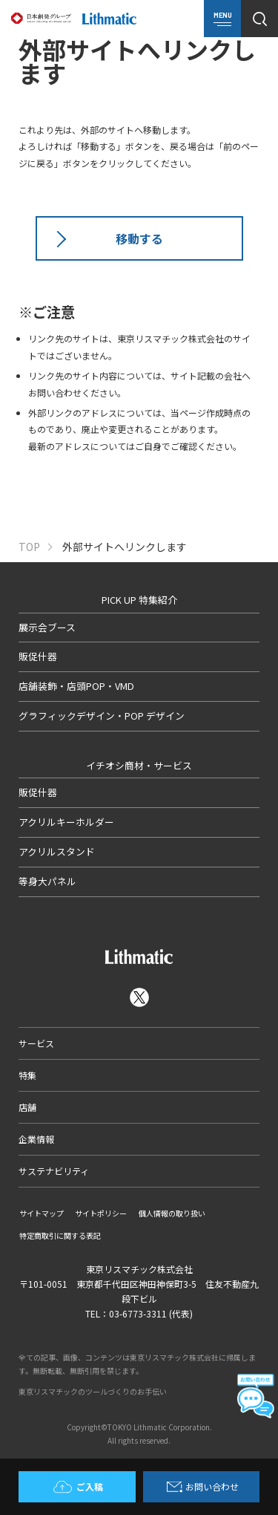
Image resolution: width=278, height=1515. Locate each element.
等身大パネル (47, 881)
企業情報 (36, 1139)
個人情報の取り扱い (172, 1213)
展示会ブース (47, 627)
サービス (36, 1043)
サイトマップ (41, 1213)
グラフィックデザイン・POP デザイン (102, 715)
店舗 (27, 1107)
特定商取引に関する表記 (60, 1235)
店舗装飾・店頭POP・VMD (76, 686)
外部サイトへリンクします (124, 547)
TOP (29, 547)
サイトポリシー (101, 1213)
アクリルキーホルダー (66, 822)
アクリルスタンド (57, 851)
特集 (27, 1075)
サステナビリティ (54, 1170)
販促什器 (38, 656)
